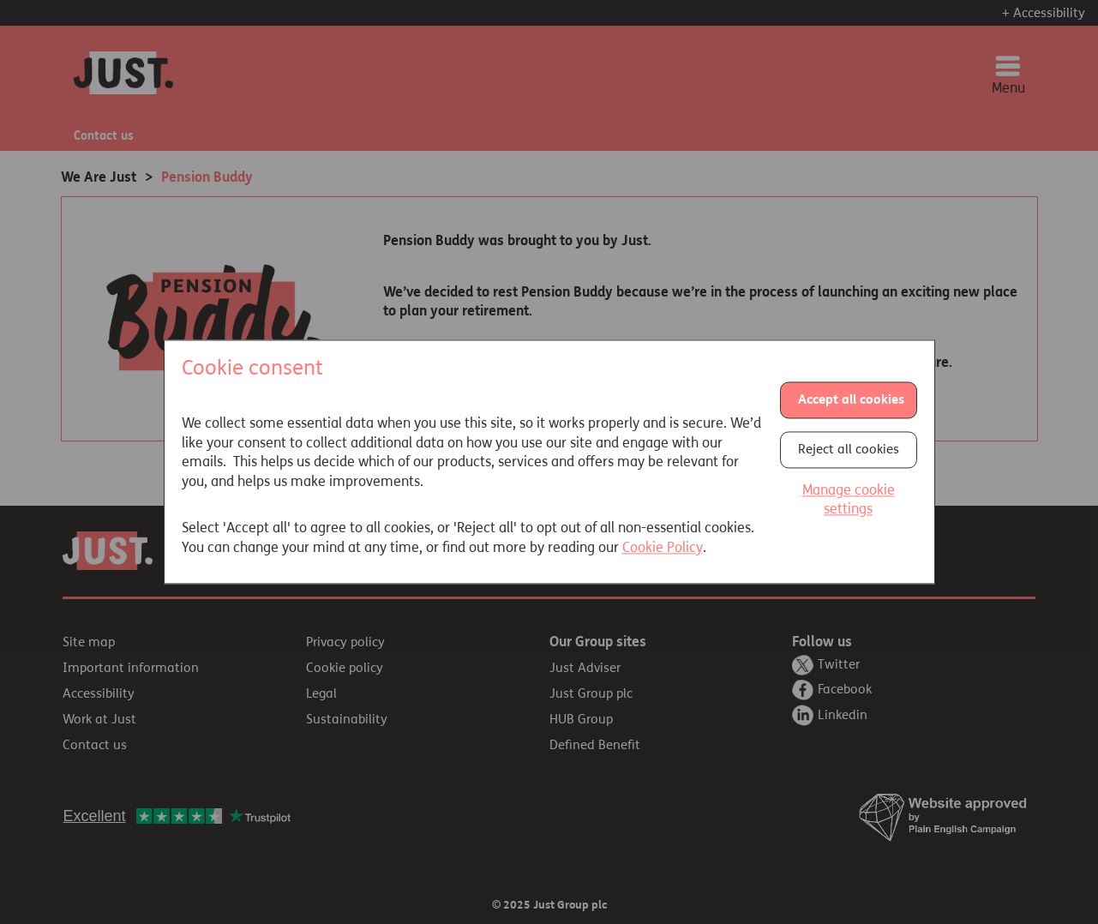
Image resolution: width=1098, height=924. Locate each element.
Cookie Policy (662, 547)
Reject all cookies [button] (848, 449)
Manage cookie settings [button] (848, 499)
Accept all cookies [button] (851, 399)
